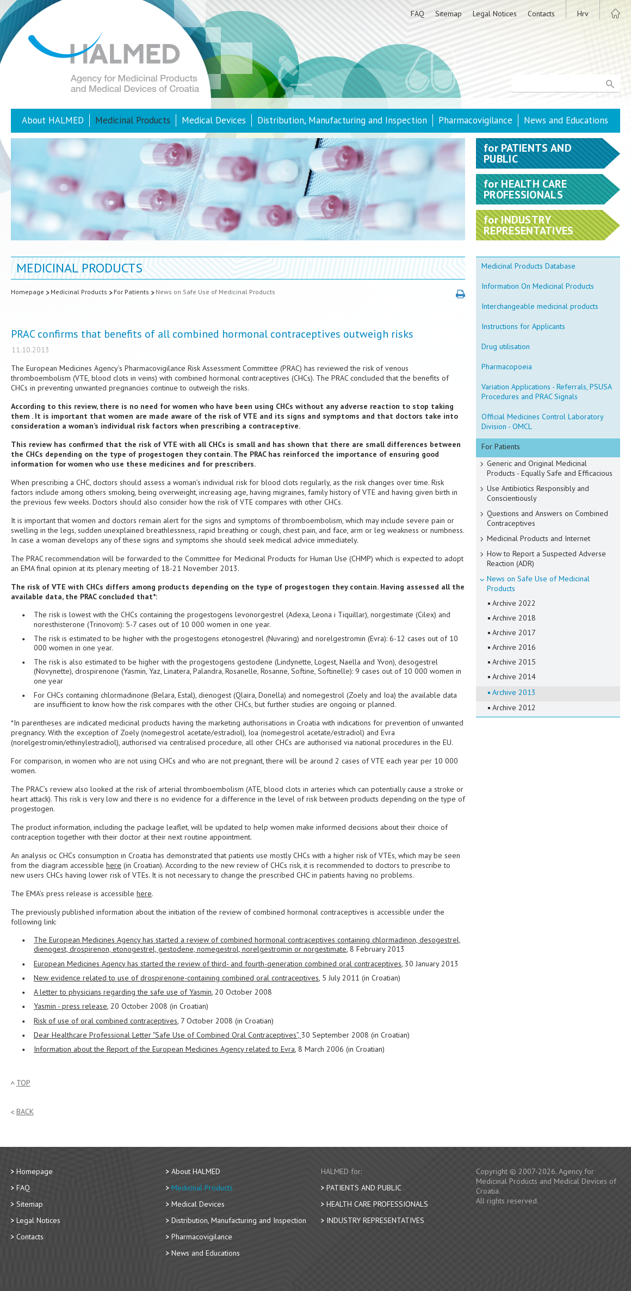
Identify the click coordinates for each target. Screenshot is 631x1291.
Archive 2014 (514, 676)
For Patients (131, 292)
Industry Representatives (375, 1220)
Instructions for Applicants (523, 326)
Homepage (27, 292)
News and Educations (566, 120)
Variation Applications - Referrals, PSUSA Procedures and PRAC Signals (546, 391)
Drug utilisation (505, 346)
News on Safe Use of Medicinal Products (215, 292)
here (113, 865)
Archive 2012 (514, 707)
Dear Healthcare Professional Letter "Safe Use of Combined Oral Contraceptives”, (167, 1035)
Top (23, 1083)
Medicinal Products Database (528, 266)
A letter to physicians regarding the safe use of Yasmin (123, 992)
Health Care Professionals (377, 1204)
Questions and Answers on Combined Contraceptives (547, 518)
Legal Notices (495, 13)
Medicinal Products (132, 120)
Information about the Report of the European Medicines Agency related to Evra (164, 1049)
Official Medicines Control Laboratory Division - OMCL (542, 421)
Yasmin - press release (70, 1006)
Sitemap (448, 13)
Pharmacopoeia (506, 366)
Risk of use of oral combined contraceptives (105, 1021)
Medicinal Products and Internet (538, 538)
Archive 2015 (514, 662)
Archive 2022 (514, 603)
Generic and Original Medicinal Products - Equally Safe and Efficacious (550, 468)
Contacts (541, 13)
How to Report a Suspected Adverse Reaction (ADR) (546, 558)
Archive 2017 (514, 632)
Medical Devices (214, 120)
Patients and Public (363, 1188)
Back (25, 1111)
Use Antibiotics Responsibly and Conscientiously (538, 493)
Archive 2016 (514, 647)
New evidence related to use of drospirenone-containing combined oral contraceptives (176, 978)
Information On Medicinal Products (537, 286)
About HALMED (53, 120)
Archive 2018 (514, 618)
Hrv (583, 13)
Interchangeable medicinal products (539, 306)
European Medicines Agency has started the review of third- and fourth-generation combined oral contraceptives (217, 964)
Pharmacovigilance (475, 120)
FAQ (417, 13)
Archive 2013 (514, 692)
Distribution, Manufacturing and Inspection (342, 120)
